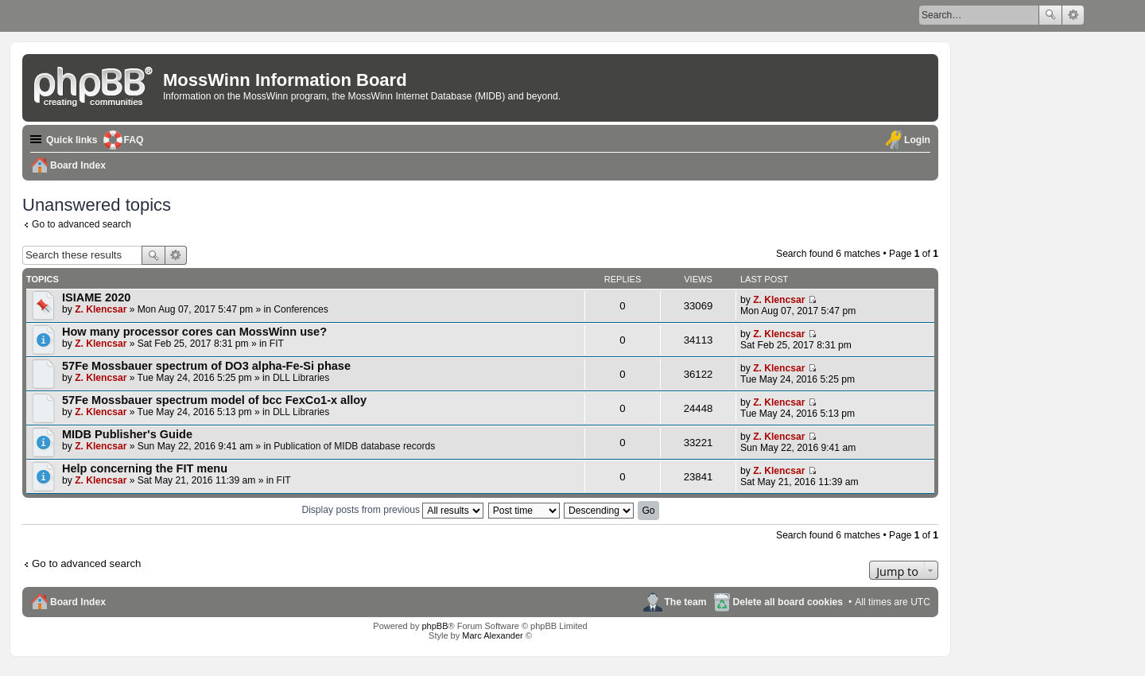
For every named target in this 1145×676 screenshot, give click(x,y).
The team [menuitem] (685, 602)
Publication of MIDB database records (354, 446)
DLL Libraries (301, 377)
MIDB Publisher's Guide (127, 434)
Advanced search (1073, 15)
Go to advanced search (81, 224)
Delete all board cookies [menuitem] (788, 602)
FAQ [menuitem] (134, 140)
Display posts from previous (392, 509)
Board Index (78, 602)
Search (1050, 15)
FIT (277, 343)
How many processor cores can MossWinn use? (194, 331)
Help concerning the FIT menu (144, 468)
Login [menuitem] (917, 140)
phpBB (434, 626)
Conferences (301, 309)
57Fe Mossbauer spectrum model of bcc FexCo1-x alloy (214, 400)
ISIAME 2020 (96, 297)
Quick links (72, 140)
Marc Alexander (492, 635)
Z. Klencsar (100, 309)
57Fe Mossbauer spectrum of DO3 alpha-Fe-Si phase (206, 365)
